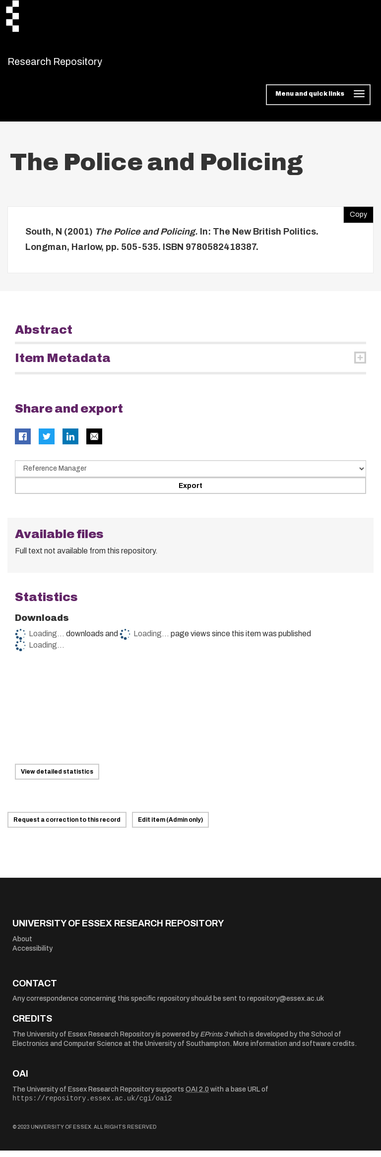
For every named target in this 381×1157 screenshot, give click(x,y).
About (22, 945)
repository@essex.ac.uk (285, 1005)
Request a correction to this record (67, 826)
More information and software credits (294, 1050)
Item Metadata (63, 364)
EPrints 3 (214, 1040)
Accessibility (32, 955)
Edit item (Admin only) (170, 826)
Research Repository (77, 64)
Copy (355, 218)
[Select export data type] (190, 474)
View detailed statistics (57, 778)
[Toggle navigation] (318, 101)
